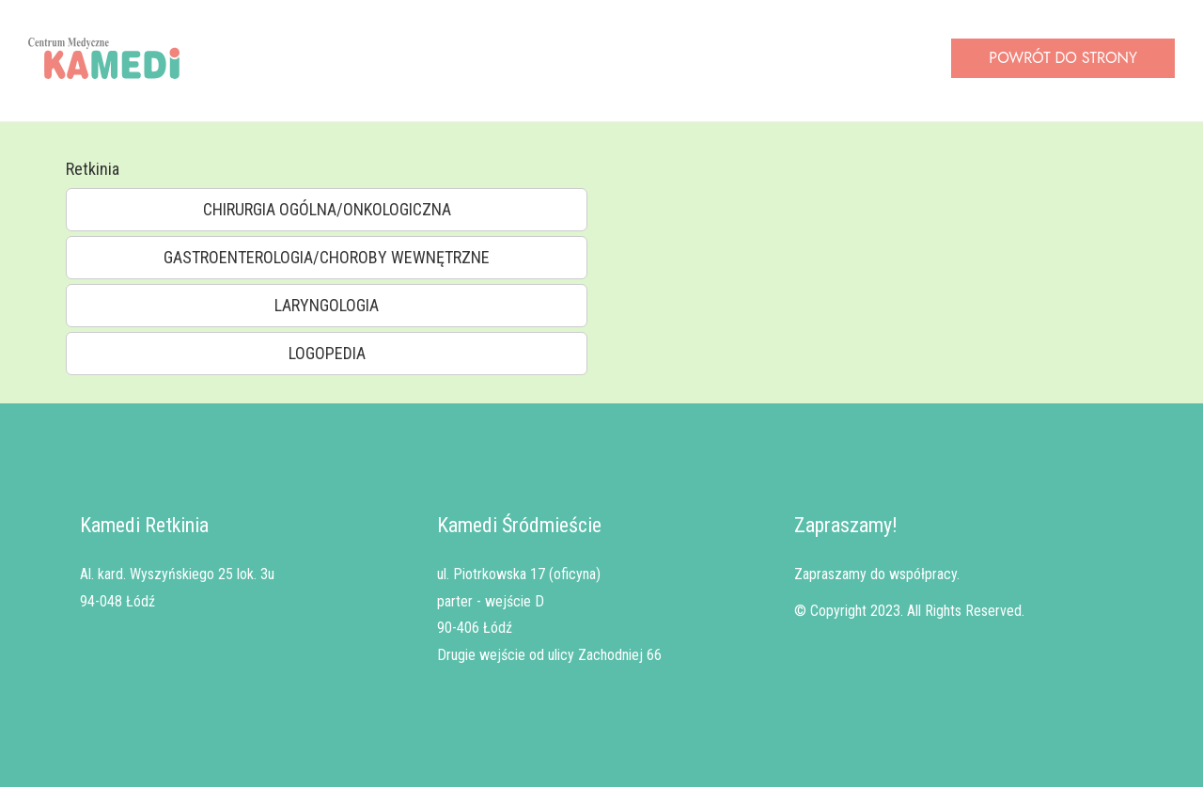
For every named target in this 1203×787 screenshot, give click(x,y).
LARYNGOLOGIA (326, 305)
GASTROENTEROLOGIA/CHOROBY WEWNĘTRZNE (327, 257)
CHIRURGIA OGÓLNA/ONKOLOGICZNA (327, 209)
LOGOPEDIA (327, 353)
